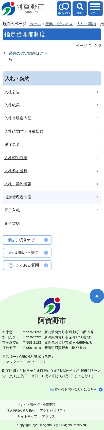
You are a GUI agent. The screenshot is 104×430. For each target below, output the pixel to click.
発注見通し (14, 144)
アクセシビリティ (53, 410)
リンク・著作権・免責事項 (36, 404)
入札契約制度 (15, 157)
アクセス (48, 416)
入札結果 (12, 105)
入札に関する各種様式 (23, 131)
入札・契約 (86, 24)
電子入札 (12, 210)
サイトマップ (27, 416)
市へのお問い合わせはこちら (76, 389)
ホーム (35, 24)
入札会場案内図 (17, 118)
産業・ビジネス (59, 24)
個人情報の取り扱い (21, 410)
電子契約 (12, 223)
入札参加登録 (15, 171)
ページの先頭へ (97, 296)
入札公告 (12, 92)
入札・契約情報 (17, 184)
